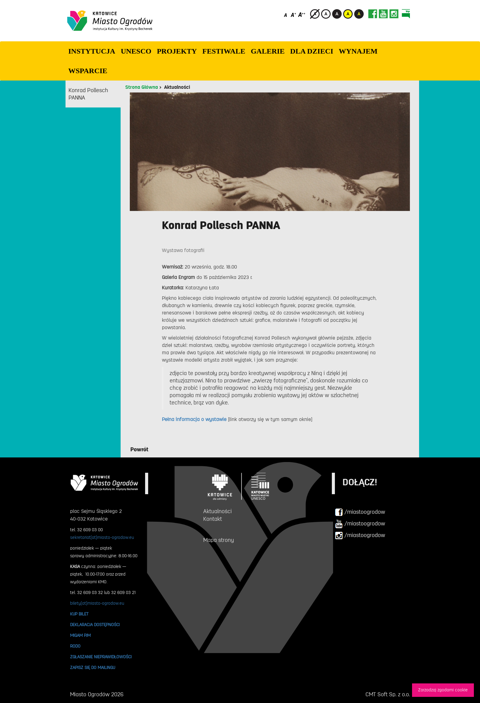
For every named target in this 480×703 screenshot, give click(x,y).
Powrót (139, 449)
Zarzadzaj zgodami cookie (443, 690)
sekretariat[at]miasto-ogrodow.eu (102, 537)
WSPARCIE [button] (87, 71)
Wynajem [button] (358, 51)
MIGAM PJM (80, 635)
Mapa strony (218, 540)
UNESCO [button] (136, 51)
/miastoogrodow (360, 512)
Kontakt (212, 519)
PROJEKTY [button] (177, 51)
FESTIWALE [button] (223, 51)
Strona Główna (141, 87)
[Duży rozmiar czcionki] (302, 14)
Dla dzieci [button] (311, 51)
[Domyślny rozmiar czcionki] (286, 14)
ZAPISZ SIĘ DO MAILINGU (92, 667)
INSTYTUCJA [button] (91, 51)
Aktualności (177, 87)
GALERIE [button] (268, 51)
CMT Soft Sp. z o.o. (388, 694)
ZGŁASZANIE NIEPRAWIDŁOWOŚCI (101, 657)
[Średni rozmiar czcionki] (293, 14)
